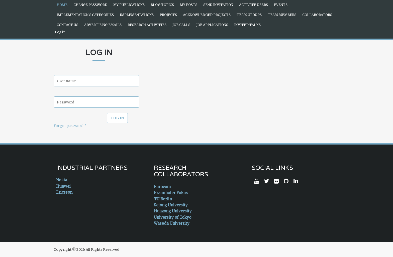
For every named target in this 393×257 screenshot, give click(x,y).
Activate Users (253, 5)
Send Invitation (218, 5)
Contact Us (67, 25)
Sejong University (171, 205)
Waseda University (171, 223)
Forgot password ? (70, 125)
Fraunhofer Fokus (171, 192)
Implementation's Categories (85, 15)
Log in (60, 32)
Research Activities (147, 25)
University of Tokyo (172, 217)
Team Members (282, 15)
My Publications (129, 5)
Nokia (61, 180)
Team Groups (249, 15)
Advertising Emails (103, 25)
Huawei (63, 186)
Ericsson (64, 192)
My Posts (188, 5)
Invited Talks (247, 25)
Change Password (90, 5)
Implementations (137, 15)
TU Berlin (163, 199)
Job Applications (212, 25)
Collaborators (317, 15)
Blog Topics (162, 5)
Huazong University (173, 211)
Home (62, 5)
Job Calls (181, 25)
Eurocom (162, 186)
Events (280, 5)
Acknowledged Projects (207, 15)
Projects (168, 15)
